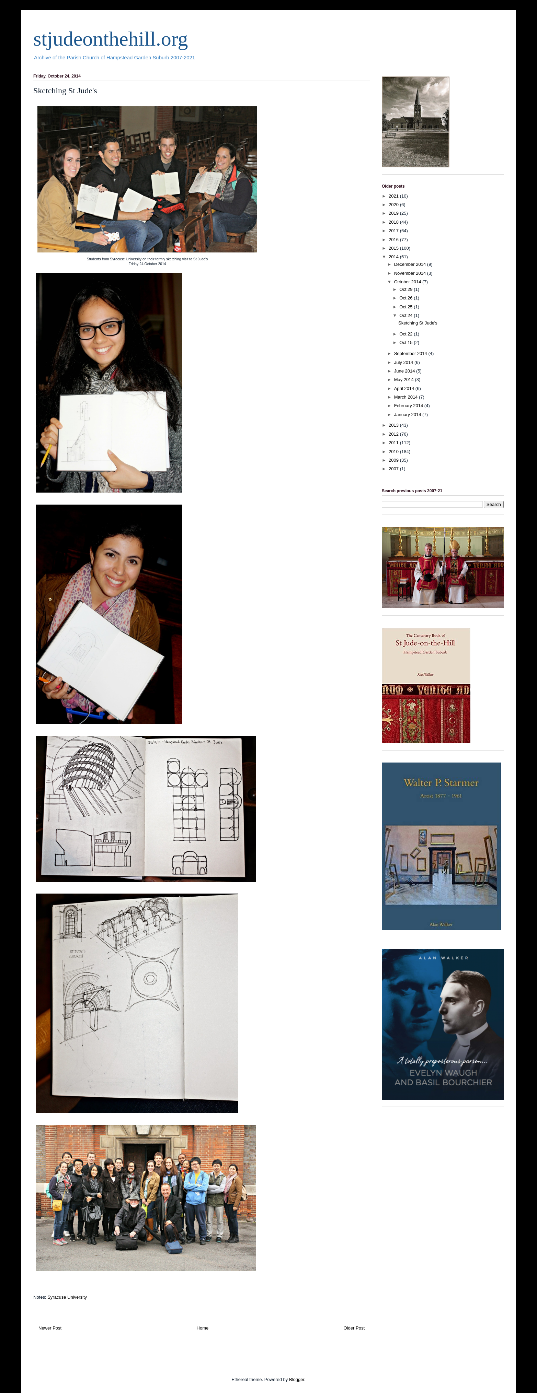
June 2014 (405, 371)
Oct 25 (406, 306)
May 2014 (404, 379)
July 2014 (404, 362)
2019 (394, 213)
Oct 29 (406, 289)
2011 (394, 442)
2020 (394, 204)
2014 (394, 256)
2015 (394, 248)
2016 (394, 239)
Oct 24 (406, 315)
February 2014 (409, 405)
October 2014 (408, 281)
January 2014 (408, 414)
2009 (394, 460)
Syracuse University (67, 1297)
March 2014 (406, 397)
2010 (394, 451)
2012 (394, 434)
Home (203, 1328)
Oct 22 (406, 334)
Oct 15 (406, 342)
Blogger (296, 1379)
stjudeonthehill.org (110, 38)
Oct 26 (406, 297)
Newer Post (49, 1328)
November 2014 (410, 273)
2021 (394, 196)
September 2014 (411, 353)
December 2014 (410, 264)
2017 (394, 230)
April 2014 (404, 388)
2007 (394, 468)
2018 (394, 222)
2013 (394, 425)
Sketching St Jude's (417, 323)
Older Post (354, 1328)
